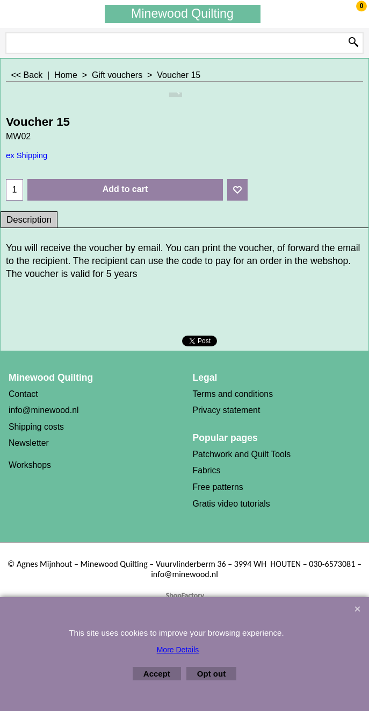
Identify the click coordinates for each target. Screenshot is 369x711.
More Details (178, 649)
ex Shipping (26, 155)
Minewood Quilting (182, 13)
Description (29, 220)
